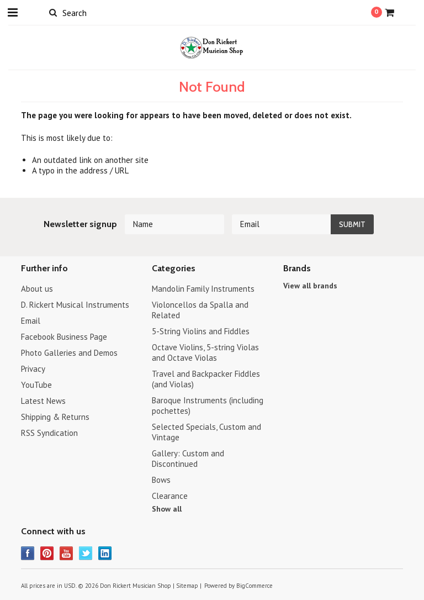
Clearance (170, 496)
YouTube (36, 385)
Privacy (33, 369)
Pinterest (47, 553)
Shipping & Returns (55, 417)
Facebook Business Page (64, 336)
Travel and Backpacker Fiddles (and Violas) (206, 379)
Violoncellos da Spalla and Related (200, 309)
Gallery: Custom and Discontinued (188, 458)
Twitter (86, 553)
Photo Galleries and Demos (69, 353)
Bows (161, 480)
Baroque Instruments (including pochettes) (207, 405)
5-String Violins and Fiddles (201, 331)
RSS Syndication (49, 433)
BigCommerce (254, 586)
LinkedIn (105, 553)
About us (37, 288)
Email (30, 320)
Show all (167, 509)
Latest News (43, 401)
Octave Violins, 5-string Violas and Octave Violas (205, 352)
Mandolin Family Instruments (203, 288)
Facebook (28, 553)
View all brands (310, 286)
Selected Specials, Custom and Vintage (206, 432)
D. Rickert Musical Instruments (75, 304)
